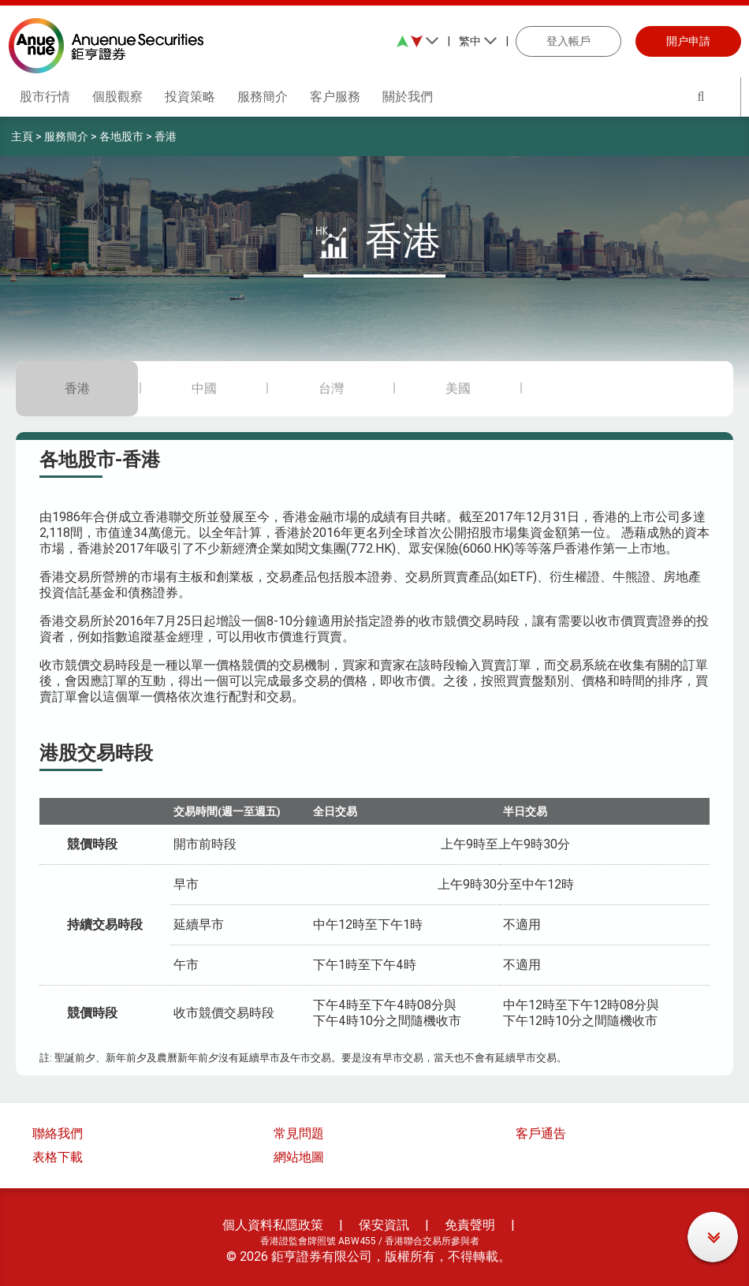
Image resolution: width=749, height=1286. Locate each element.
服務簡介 (66, 136)
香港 (166, 136)
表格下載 (57, 1157)
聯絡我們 (57, 1133)
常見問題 (299, 1133)
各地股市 (121, 136)
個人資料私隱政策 (272, 1224)
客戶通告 (541, 1133)
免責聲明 (470, 1224)
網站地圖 (299, 1157)
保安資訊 (384, 1224)
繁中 (478, 41)
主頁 (22, 136)
